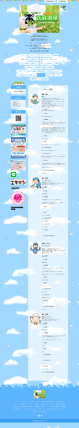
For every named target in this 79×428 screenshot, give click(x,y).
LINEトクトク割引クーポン (30, 75)
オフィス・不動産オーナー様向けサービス (29, 63)
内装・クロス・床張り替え (46, 63)
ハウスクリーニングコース (45, 55)
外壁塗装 (56, 63)
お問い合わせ (62, 1)
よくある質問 (48, 71)
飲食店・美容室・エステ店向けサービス (29, 59)
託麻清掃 (36, 420)
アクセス (39, 79)
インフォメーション (33, 55)
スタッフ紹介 (41, 75)
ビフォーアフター (57, 71)
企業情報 (33, 79)
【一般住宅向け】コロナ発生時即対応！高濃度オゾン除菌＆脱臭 (39, 67)
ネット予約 (19, 75)
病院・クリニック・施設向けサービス (49, 59)
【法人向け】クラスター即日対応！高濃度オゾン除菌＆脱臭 (30, 71)
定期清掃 (56, 55)
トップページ (23, 55)
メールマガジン (58, 75)
